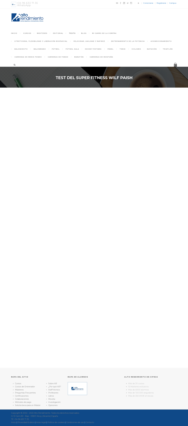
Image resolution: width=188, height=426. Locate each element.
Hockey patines (93, 49)
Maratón (79, 57)
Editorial (58, 33)
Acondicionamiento (161, 41)
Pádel (111, 49)
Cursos (27, 33)
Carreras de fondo (58, 57)
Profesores (53, 393)
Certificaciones (21, 396)
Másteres (42, 33)
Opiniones (52, 405)
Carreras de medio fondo (28, 57)
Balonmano (40, 49)
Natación (152, 49)
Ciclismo (136, 49)
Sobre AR (52, 383)
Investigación (54, 402)
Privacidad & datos (26, 422)
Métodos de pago (23, 402)
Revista (51, 399)
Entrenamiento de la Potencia (128, 41)
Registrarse (161, 3)
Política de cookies (56, 422)
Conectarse (148, 3)
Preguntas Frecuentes (25, 393)
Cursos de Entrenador (25, 386)
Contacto (90, 422)
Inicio (14, 33)
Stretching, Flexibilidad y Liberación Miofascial (40, 41)
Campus (172, 3)
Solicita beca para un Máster (27, 405)
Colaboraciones (22, 399)
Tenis (123, 49)
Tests (72, 33)
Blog (84, 33)
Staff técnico (54, 390)
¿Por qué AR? (54, 386)
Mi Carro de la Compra (104, 33)
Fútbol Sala (72, 49)
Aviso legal (41, 422)
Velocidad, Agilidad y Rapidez (89, 41)
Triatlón (168, 49)
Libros (51, 396)
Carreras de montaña (101, 57)
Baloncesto (21, 49)
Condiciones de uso (75, 422)
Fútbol (56, 49)
